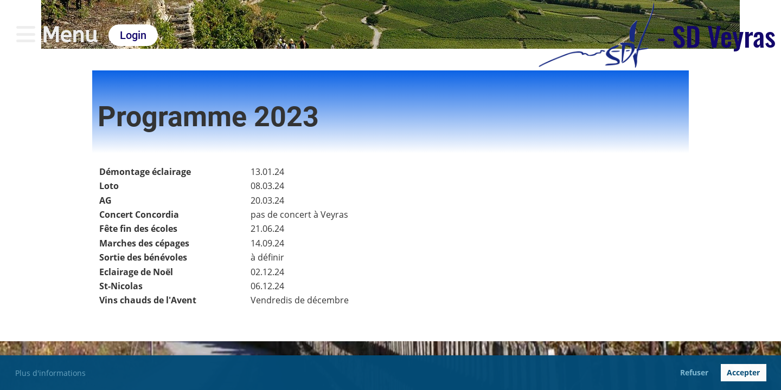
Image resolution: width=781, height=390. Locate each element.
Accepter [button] (743, 372)
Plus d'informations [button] (50, 373)
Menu (57, 35)
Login (133, 35)
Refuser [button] (694, 372)
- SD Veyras (716, 35)
